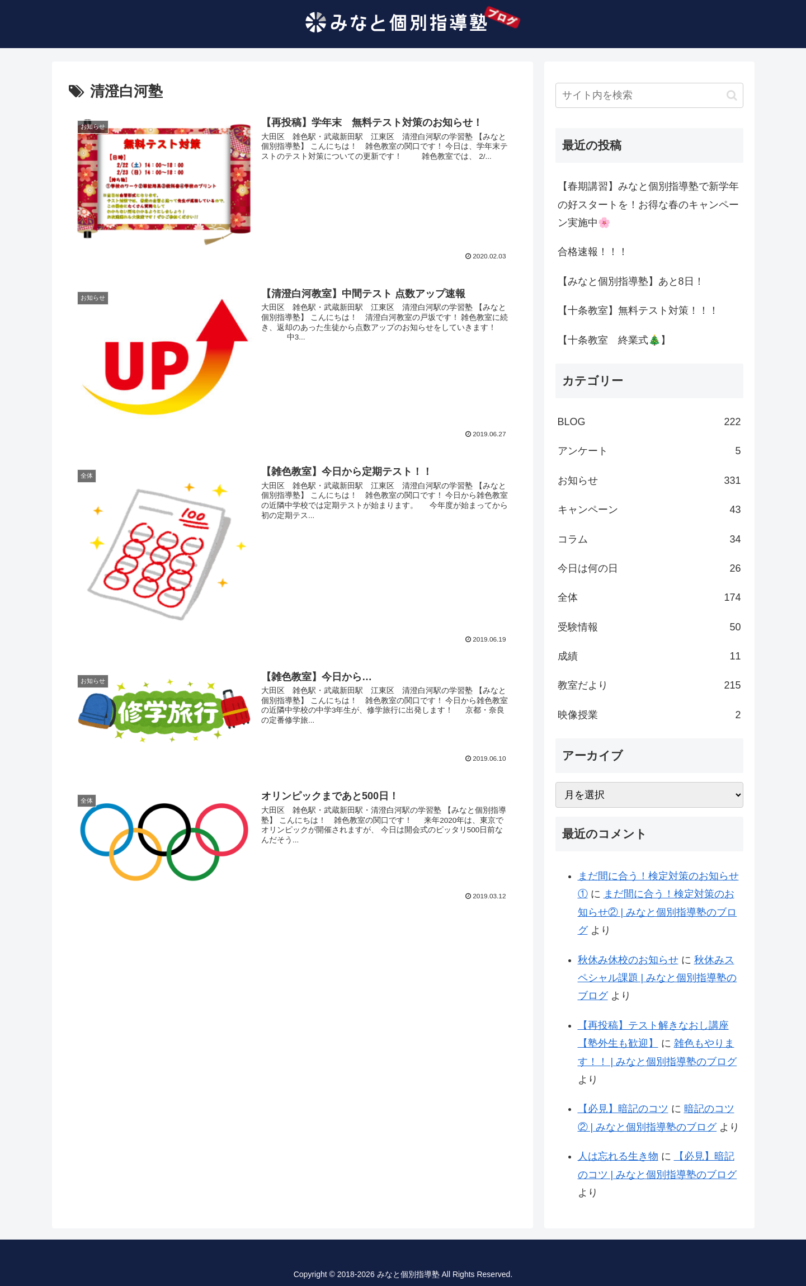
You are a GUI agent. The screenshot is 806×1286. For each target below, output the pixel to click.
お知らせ (649, 480)
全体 (649, 597)
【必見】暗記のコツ (623, 1108)
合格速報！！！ (593, 251)
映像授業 (649, 715)
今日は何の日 (649, 568)
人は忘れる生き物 (618, 1156)
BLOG (649, 422)
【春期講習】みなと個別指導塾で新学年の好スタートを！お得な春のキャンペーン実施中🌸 (648, 204)
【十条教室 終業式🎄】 (614, 340)
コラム (649, 539)
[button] (732, 95)
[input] (649, 95)
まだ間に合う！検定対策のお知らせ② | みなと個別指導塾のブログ (657, 912)
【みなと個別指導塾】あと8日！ (631, 281)
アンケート (649, 451)
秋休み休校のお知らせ (628, 959)
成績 (649, 656)
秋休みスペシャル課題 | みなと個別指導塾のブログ (657, 978)
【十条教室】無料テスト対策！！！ (638, 310)
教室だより (649, 685)
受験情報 (649, 627)
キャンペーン (649, 510)
